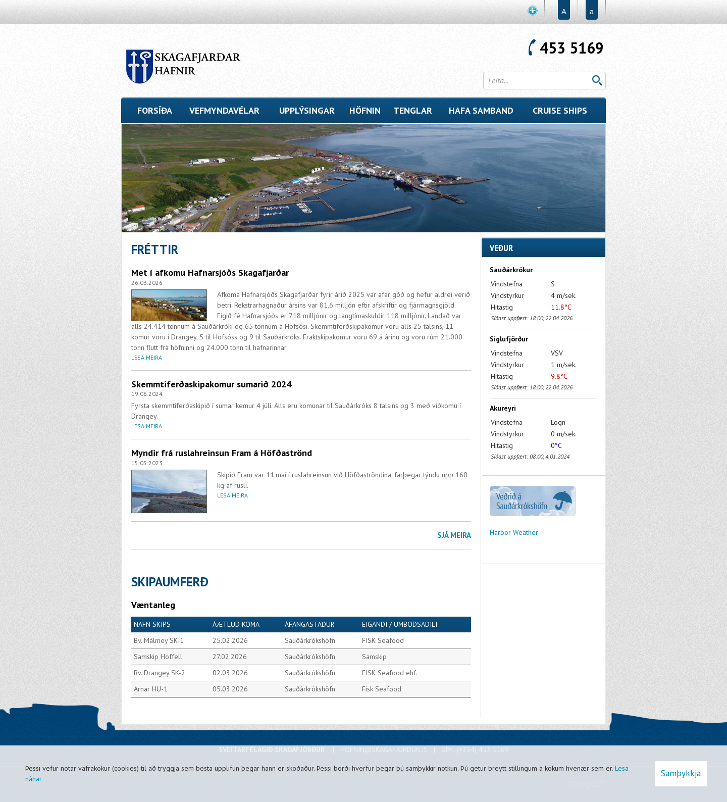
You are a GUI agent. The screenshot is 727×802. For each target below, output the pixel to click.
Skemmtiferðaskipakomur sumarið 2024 (211, 384)
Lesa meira (146, 357)
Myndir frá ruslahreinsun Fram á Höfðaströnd (221, 453)
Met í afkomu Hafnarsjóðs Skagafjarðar (210, 272)
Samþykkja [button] (681, 773)
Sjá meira (454, 535)
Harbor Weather (514, 532)
